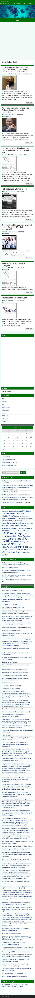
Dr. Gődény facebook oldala (9, 683)
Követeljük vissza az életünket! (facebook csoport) (15, 672)
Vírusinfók (4, 1)
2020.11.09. (12, 114)
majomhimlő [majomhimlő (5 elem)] (15, 531)
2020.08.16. (12, 268)
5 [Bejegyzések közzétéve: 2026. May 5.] (8, 437)
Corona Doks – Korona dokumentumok (12, 709)
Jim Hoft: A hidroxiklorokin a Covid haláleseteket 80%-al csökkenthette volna (16, 150)
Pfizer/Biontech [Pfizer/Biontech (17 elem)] (9, 547)
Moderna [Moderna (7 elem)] (26, 531)
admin (5, 114)
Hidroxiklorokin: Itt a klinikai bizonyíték (13, 264)
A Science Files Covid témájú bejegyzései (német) (15, 749)
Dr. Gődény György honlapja (9, 604)
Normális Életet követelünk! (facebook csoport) (14, 669)
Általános (21, 74)
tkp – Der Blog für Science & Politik (11, 775)
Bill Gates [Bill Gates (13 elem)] (26, 511)
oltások (4, 413)
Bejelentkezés (6, 456)
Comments (29, 74)
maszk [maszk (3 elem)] (21, 531)
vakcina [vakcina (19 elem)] (11, 552)
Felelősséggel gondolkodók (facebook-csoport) (14, 675)
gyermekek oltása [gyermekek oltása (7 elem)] (14, 518)
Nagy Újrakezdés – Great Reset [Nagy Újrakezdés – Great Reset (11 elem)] (15, 536)
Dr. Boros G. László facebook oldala (11, 685)
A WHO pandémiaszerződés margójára (12, 494)
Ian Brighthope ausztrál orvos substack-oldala (14, 973)
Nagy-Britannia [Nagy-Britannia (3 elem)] (26, 534)
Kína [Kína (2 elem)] (32, 523)
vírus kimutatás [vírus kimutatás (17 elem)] (22, 552)
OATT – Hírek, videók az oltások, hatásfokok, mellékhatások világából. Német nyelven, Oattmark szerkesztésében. (15, 744)
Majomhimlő (5, 410)
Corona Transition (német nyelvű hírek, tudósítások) (16, 711)
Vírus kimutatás (6, 421)
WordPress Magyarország (9, 465)
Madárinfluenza (6, 407)
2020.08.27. (12, 155)
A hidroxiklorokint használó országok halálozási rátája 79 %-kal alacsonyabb (17, 227)
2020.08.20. (12, 231)
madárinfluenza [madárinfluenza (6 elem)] (13, 528)
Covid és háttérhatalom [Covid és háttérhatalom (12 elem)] (11, 513)
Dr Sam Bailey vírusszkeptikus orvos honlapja (14, 976)
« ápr (3, 449)
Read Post (29, 102)
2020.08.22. (12, 191)
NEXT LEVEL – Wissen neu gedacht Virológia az (15, 799)
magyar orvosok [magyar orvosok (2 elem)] (22, 528)
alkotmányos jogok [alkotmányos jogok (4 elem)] (16, 511)
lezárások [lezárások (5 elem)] (5, 528)
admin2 (5, 74)
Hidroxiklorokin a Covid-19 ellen (14, 189)
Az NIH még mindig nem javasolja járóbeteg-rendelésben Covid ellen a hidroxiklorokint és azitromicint (16, 69)
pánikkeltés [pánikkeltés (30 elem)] (22, 546)
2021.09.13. (13, 74)
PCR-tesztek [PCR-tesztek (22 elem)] (15, 544)
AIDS (3, 398)
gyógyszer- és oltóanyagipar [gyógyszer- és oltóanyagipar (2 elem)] (26, 518)
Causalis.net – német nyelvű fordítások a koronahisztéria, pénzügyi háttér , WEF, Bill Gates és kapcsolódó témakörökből (17, 779)
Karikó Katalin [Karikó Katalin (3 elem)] (18, 521)
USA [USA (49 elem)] (4, 551)
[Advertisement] (17, 40)
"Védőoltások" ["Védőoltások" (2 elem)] (5, 511)
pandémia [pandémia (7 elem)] (5, 544)
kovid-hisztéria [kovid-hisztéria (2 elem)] (27, 523)
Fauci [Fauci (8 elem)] (15, 516)
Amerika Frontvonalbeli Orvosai (14, 298)
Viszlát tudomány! (7, 492)
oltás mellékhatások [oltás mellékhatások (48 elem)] (14, 540)
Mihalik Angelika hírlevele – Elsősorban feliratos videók (16, 627)
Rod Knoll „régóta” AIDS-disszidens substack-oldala (16, 952)
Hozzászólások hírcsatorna (9, 462)
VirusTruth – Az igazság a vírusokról (11, 933)
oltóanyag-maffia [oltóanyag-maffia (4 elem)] (24, 542)
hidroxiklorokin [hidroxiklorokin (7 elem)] (7, 521)
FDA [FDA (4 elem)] (18, 516)
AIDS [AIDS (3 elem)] (9, 511)
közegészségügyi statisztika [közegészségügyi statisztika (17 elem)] (15, 526)
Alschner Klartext (6, 735)
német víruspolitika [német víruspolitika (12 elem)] (13, 539)
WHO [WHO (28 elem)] (5, 554)
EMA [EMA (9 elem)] (23, 513)
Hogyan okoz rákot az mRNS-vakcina (12, 502)
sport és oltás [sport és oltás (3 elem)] (27, 549)
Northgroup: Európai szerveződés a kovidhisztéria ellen (17, 480)
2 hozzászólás (7, 116)
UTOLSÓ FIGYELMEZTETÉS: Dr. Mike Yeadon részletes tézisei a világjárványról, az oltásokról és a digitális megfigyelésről (17, 487)
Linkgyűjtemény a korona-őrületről (11, 688)
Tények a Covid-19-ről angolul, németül (12, 590)
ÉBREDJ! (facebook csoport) (10, 662)
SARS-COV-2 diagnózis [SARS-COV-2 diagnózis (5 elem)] (16, 549)
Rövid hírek (21, 191)
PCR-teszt (5, 416)
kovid (3, 404)
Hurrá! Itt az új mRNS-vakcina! (10, 567)
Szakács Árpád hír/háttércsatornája (11, 630)
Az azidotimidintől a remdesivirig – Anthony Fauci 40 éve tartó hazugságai (16, 110)
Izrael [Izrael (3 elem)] (13, 521)
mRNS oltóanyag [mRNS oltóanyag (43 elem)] (12, 533)
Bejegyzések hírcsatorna (8, 459)
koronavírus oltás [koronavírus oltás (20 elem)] (15, 523)
